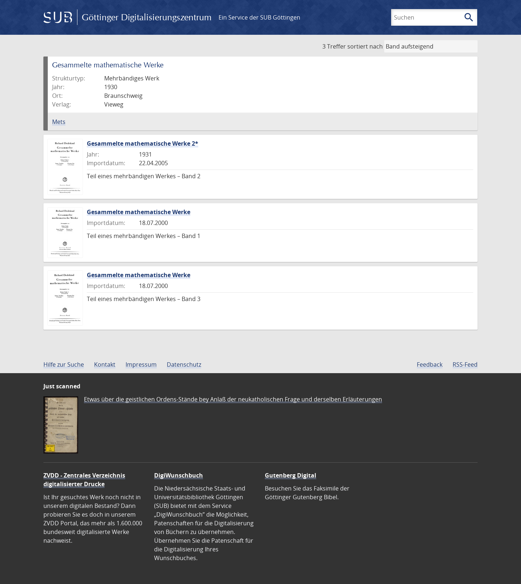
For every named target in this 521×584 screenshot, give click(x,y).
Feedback (429, 364)
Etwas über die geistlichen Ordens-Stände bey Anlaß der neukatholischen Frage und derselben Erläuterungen (233, 399)
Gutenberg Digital (290, 475)
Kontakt (104, 364)
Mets (58, 122)
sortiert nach (365, 46)
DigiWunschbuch (178, 475)
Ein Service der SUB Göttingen (259, 17)
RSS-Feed (465, 364)
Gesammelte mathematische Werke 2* (142, 143)
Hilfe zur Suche (63, 364)
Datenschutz (184, 364)
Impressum (141, 364)
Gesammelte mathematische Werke (138, 212)
